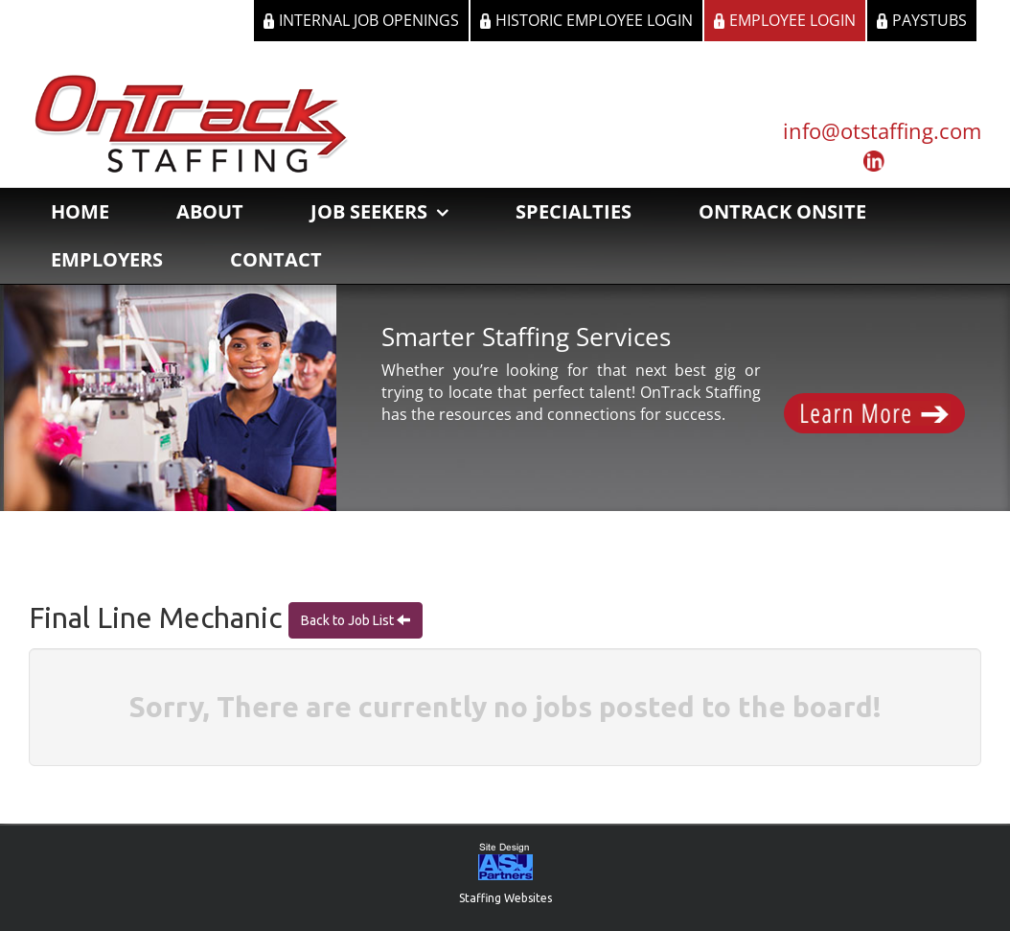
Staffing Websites (505, 898)
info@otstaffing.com (882, 130)
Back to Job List (349, 620)
